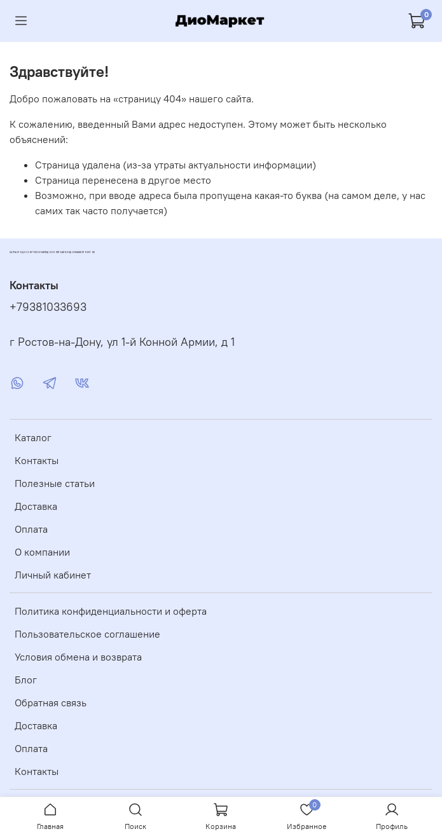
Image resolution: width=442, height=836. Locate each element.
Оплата (31, 529)
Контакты (37, 460)
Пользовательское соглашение (87, 633)
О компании (42, 551)
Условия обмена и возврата (78, 656)
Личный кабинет (53, 574)
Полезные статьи (55, 483)
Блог (26, 679)
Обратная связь (50, 702)
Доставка (36, 506)
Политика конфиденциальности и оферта (111, 611)
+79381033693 (48, 307)
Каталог (33, 437)
